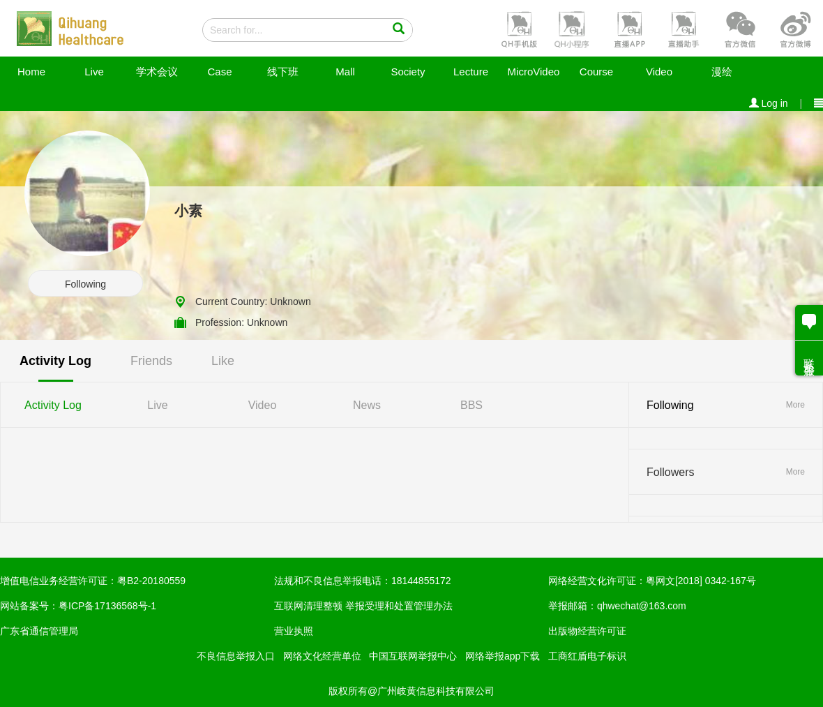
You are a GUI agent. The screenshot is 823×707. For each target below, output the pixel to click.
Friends (151, 361)
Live (94, 71)
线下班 (283, 71)
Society (408, 71)
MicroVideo (534, 71)
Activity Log (55, 361)
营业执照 (293, 631)
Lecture (470, 71)
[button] (517, 29)
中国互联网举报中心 (413, 656)
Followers (670, 472)
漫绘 (721, 71)
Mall (345, 71)
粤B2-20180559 (151, 580)
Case (219, 71)
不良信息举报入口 (236, 656)
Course (596, 71)
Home (31, 71)
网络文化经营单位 (322, 656)
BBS (471, 405)
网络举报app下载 (502, 656)
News (367, 405)
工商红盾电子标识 (587, 656)
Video (659, 71)
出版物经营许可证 (587, 631)
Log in (768, 103)
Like (222, 361)
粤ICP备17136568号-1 (107, 605)
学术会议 (157, 71)
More (795, 405)
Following (85, 284)
